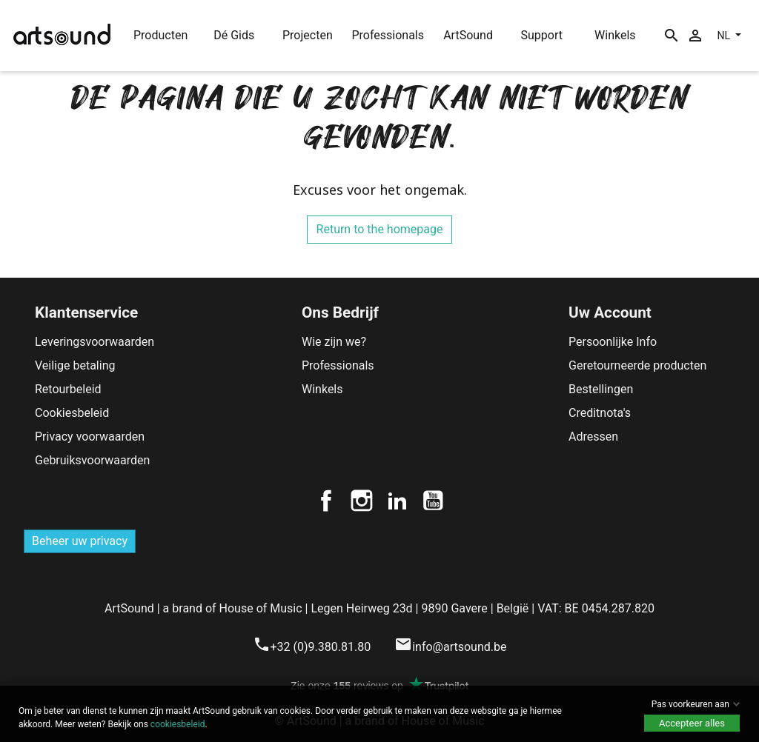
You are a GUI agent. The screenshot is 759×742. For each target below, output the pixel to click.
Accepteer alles (692, 723)
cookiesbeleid (177, 724)
